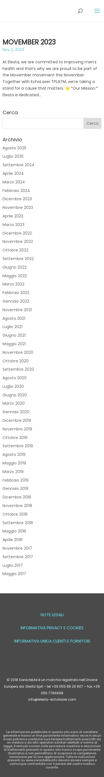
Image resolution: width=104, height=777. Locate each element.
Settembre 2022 (18, 258)
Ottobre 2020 (15, 361)
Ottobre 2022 (15, 250)
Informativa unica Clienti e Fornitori (52, 641)
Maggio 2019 (14, 463)
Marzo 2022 (13, 284)
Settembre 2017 (17, 557)
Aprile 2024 (13, 173)
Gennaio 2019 (15, 488)
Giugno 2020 (14, 395)
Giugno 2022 (14, 267)
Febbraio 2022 (15, 292)
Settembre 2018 (17, 523)
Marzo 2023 (13, 224)
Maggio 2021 (14, 344)
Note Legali (52, 615)
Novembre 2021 (17, 310)
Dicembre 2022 (17, 233)
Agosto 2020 (14, 378)
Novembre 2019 (17, 429)
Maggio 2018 (14, 531)
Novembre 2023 (17, 207)
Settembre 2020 (18, 369)
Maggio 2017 (14, 573)
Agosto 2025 (14, 148)
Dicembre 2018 (16, 497)
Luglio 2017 (12, 565)
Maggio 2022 (14, 276)
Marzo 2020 (13, 403)
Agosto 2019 (14, 454)
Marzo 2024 (13, 182)
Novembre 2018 (17, 505)
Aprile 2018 (12, 539)
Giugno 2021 (14, 335)
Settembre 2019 (17, 446)
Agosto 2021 (13, 318)
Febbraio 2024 (16, 190)
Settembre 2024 (18, 165)
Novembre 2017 (17, 548)
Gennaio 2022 (15, 301)
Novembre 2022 (17, 241)
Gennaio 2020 (15, 412)
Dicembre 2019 (16, 420)
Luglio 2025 (13, 156)
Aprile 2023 (12, 216)
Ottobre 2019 (14, 437)
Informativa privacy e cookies (52, 628)
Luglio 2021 (12, 326)
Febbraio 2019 (15, 480)
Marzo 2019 (13, 471)
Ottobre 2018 (14, 514)
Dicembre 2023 (17, 199)
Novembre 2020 (17, 352)
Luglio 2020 (13, 386)
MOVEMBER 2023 (29, 42)
